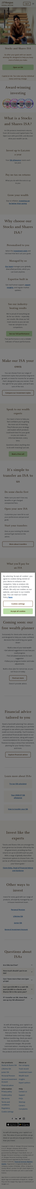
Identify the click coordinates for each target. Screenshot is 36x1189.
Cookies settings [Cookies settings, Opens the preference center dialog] (18, 604)
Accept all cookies (18, 611)
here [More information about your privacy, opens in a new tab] (10, 597)
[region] (18, 594)
